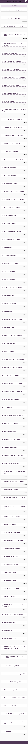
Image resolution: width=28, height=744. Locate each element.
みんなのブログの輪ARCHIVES (14, 1)
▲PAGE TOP (24, 13)
